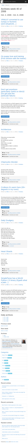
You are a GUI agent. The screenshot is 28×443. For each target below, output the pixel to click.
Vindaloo (21, 60)
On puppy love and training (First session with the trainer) (13, 57)
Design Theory (7, 355)
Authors (3, 377)
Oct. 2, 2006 (6, 317)
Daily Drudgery (7, 220)
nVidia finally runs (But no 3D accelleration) (10, 432)
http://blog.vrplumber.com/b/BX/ (14, 212)
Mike (7, 26)
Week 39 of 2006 (4, 325)
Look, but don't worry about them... (9, 429)
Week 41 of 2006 (4, 330)
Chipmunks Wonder (9, 162)
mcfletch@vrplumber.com (7, 347)
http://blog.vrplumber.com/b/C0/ (14, 122)
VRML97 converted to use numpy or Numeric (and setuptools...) (12, 22)
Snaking (21, 26)
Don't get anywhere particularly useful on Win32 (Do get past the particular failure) (12, 92)
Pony (5, 362)
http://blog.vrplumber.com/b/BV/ (14, 270)
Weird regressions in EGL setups (8, 398)
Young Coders (7, 373)
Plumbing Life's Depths (10, 1)
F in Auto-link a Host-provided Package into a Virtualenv (13, 415)
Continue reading (5, 43)
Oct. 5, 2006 (6, 319)
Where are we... (5, 438)
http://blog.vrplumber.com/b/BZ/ (14, 154)
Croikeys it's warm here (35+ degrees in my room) (13, 188)
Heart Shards (6, 251)
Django (7, 441)
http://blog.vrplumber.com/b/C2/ (14, 48)
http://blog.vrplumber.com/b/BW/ (14, 244)
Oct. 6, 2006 (6, 321)
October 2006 (6, 336)
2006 (3, 5)
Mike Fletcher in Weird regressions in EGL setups (12, 405)
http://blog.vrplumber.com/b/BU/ (14, 308)
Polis (5, 360)
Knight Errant (7, 357)
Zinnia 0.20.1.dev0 (14, 441)
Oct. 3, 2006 (6, 318)
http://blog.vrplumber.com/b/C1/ (14, 82)
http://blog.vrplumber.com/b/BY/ (14, 179)
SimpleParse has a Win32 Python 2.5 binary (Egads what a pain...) (14, 280)
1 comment (11, 245)
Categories (4, 352)
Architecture (6, 129)
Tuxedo (6, 368)
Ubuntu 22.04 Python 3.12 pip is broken (10, 389)
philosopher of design (6, 341)
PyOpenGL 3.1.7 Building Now (8, 396)
